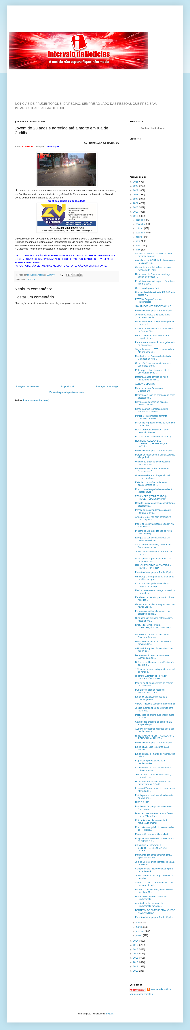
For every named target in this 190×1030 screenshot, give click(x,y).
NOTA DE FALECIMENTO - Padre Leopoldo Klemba (151, 431)
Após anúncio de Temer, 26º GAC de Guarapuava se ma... (153, 546)
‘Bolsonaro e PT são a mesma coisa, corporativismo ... (153, 775)
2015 (136, 949)
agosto (139, 237)
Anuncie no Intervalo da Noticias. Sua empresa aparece (153, 254)
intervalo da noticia (35, 275)
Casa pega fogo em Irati (147, 288)
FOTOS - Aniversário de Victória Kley (153, 436)
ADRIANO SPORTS (145, 384)
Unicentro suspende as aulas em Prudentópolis (151, 897)
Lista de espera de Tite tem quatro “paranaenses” (151, 469)
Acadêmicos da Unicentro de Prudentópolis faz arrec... (149, 904)
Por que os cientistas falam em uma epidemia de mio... (152, 612)
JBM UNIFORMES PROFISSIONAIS (153, 306)
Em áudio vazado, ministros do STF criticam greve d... (152, 698)
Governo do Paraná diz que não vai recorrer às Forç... (152, 476)
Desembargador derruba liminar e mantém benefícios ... (151, 378)
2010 (136, 971)
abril (138, 922)
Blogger (109, 1013)
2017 (136, 941)
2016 (136, 945)
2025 (136, 186)
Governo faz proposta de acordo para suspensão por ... (153, 723)
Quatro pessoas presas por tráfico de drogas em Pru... (153, 559)
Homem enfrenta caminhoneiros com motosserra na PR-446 (153, 782)
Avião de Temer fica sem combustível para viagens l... (153, 518)
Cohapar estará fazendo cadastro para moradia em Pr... (154, 870)
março (139, 927)
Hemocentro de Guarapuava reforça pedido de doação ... (152, 275)
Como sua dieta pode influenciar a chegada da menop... (151, 584)
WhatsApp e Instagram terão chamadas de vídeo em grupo (154, 578)
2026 (136, 182)
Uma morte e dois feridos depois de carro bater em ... (152, 463)
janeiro (139, 935)
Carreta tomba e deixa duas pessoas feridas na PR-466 (153, 268)
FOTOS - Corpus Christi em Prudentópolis (148, 300)
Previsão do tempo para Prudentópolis (153, 310)
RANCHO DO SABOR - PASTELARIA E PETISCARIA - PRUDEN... (154, 737)
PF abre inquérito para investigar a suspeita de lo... (152, 336)
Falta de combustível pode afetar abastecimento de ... (151, 483)
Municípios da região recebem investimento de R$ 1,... (150, 691)
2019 (136, 212)
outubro (140, 228)
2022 (136, 199)
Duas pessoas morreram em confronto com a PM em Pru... (154, 814)
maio (138, 249)
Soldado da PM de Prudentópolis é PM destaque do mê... (154, 883)
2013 (136, 958)
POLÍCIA (31, 279)
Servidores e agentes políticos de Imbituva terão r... (151, 403)
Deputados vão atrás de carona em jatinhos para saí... (152, 656)
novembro (141, 224)
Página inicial (67, 386)
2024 (136, 190)
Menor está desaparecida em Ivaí (151, 834)
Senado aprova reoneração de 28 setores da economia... (151, 410)
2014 (136, 953)
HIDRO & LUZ (142, 802)
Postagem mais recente (27, 386)
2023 (136, 194)
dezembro (141, 220)
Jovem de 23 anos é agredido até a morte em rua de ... (152, 316)
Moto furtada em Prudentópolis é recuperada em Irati (151, 821)
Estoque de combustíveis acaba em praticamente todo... (152, 539)
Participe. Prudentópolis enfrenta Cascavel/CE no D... (151, 417)
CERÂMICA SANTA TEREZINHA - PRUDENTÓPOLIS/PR (151, 677)
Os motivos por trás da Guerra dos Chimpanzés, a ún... (152, 635)
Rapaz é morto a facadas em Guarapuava (149, 389)
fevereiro (140, 931)
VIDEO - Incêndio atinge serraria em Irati (155, 703)
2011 (136, 966)
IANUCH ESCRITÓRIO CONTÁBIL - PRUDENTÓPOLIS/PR (153, 566)
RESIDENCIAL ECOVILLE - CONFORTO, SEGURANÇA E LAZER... (151, 443)
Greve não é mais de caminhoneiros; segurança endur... (153, 364)
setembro (140, 232)
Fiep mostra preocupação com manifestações (150, 762)
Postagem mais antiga (107, 386)
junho (139, 245)
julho (138, 241)
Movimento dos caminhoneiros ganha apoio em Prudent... (153, 856)
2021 (136, 203)
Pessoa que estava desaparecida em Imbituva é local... (153, 511)
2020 (136, 207)
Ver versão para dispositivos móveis (66, 392)
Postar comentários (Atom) (36, 400)
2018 (136, 216)
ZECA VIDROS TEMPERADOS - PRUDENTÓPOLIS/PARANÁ (151, 497)
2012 (136, 962)
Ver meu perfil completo (141, 994)
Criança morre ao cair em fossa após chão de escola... (153, 768)
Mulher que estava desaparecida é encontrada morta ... (152, 371)
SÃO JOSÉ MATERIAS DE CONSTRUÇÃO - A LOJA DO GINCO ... (154, 628)
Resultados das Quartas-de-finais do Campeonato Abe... (153, 357)
